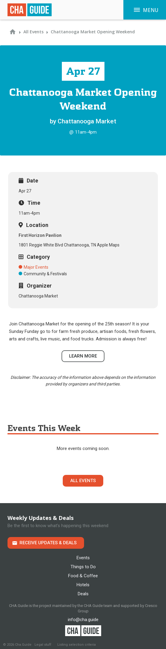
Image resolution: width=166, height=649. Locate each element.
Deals (83, 593)
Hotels (83, 584)
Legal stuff (43, 645)
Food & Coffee (83, 575)
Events (83, 557)
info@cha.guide (83, 619)
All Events (83, 480)
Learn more (83, 356)
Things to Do (83, 566)
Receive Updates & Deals (48, 542)
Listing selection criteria (76, 645)
